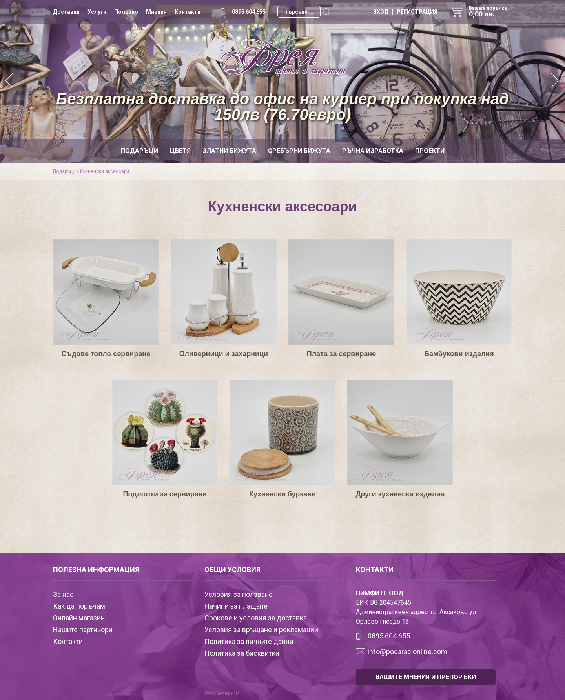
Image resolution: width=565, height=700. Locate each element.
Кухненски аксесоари (104, 171)
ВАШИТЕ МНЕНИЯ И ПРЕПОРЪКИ (425, 677)
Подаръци (139, 151)
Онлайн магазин (79, 618)
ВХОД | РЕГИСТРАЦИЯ (405, 12)
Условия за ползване (238, 594)
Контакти (187, 12)
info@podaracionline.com (407, 651)
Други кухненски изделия (400, 494)
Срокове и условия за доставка (255, 618)
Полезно (126, 12)
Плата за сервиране (341, 354)
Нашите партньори (83, 629)
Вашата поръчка (490, 12)
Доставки (66, 12)
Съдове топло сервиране (105, 354)
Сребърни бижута (299, 151)
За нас (63, 594)
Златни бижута (229, 151)
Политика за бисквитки (241, 653)
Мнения (156, 12)
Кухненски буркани (282, 494)
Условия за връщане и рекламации (261, 629)
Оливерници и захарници (223, 354)
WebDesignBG (221, 693)
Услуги (96, 12)
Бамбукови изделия (459, 354)
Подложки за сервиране (165, 494)
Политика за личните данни (248, 641)
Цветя (180, 151)
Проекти (430, 151)
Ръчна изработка (372, 151)
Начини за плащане (236, 606)
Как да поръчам (79, 606)
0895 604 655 (249, 12)
